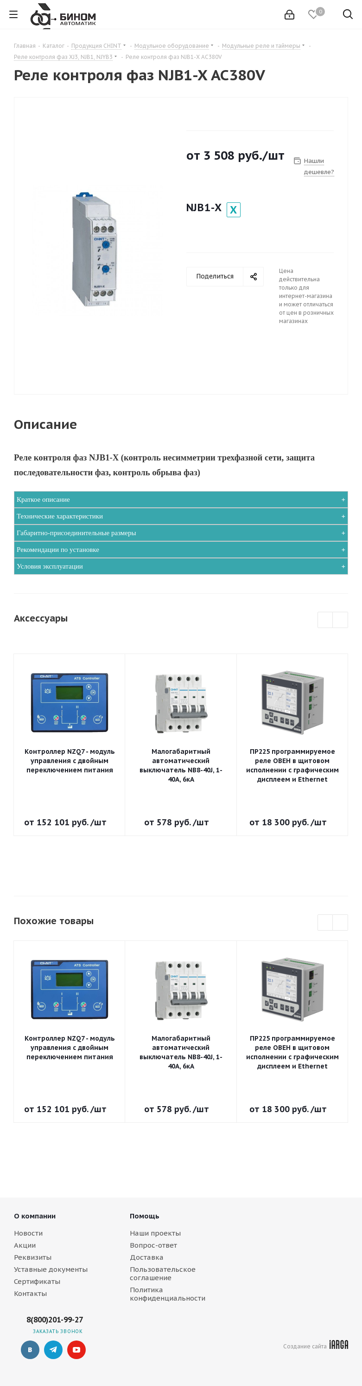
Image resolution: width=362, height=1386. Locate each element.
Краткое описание (43, 499)
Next (340, 620)
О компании (35, 1215)
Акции (25, 1245)
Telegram (53, 1350)
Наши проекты (155, 1233)
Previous (325, 620)
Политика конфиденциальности (167, 1293)
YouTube (76, 1350)
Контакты (30, 1293)
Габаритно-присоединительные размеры (76, 533)
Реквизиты (32, 1257)
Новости (28, 1233)
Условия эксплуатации (50, 566)
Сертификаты (37, 1281)
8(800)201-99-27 (54, 1319)
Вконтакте (30, 1350)
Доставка (147, 1257)
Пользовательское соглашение (163, 1273)
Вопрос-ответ (153, 1245)
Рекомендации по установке (58, 549)
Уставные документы (51, 1269)
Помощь (144, 1215)
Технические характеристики (60, 516)
